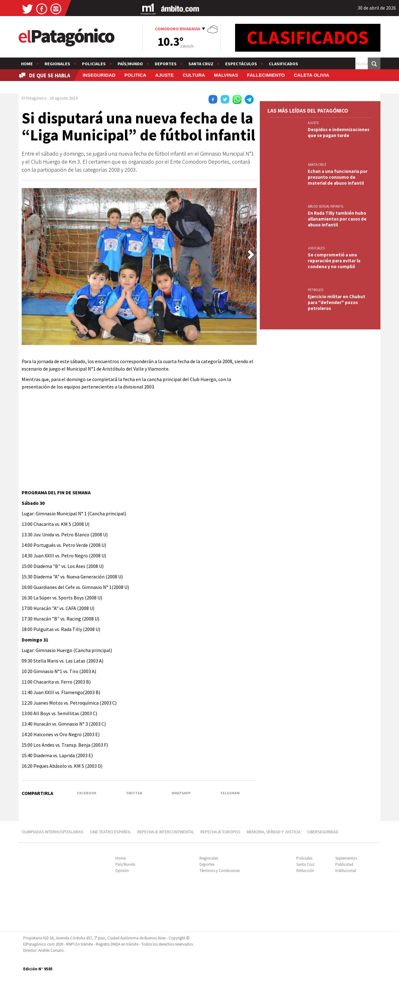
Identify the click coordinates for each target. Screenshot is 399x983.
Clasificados (283, 64)
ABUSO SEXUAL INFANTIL (326, 206)
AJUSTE (164, 75)
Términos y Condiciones (220, 870)
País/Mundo (130, 64)
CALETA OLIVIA (311, 75)
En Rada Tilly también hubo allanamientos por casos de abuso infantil (337, 219)
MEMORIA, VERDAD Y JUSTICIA (274, 832)
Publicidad (344, 864)
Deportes (166, 64)
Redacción (305, 870)
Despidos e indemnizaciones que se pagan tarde (338, 132)
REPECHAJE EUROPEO (220, 832)
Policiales (94, 64)
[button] (251, 254)
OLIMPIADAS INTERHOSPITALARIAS (53, 832)
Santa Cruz (200, 64)
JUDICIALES (316, 248)
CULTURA (194, 75)
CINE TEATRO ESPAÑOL (110, 832)
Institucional (345, 870)
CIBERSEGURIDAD (322, 832)
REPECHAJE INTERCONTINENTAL (165, 832)
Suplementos (346, 858)
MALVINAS (226, 75)
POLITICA (135, 75)
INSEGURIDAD (99, 75)
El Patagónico (34, 98)
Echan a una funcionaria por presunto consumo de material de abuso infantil (337, 177)
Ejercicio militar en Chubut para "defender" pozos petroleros (336, 302)
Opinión (122, 870)
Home (27, 64)
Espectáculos (241, 64)
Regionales (57, 64)
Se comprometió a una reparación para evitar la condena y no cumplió (334, 260)
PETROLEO (316, 290)
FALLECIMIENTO (266, 75)
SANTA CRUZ (317, 164)
